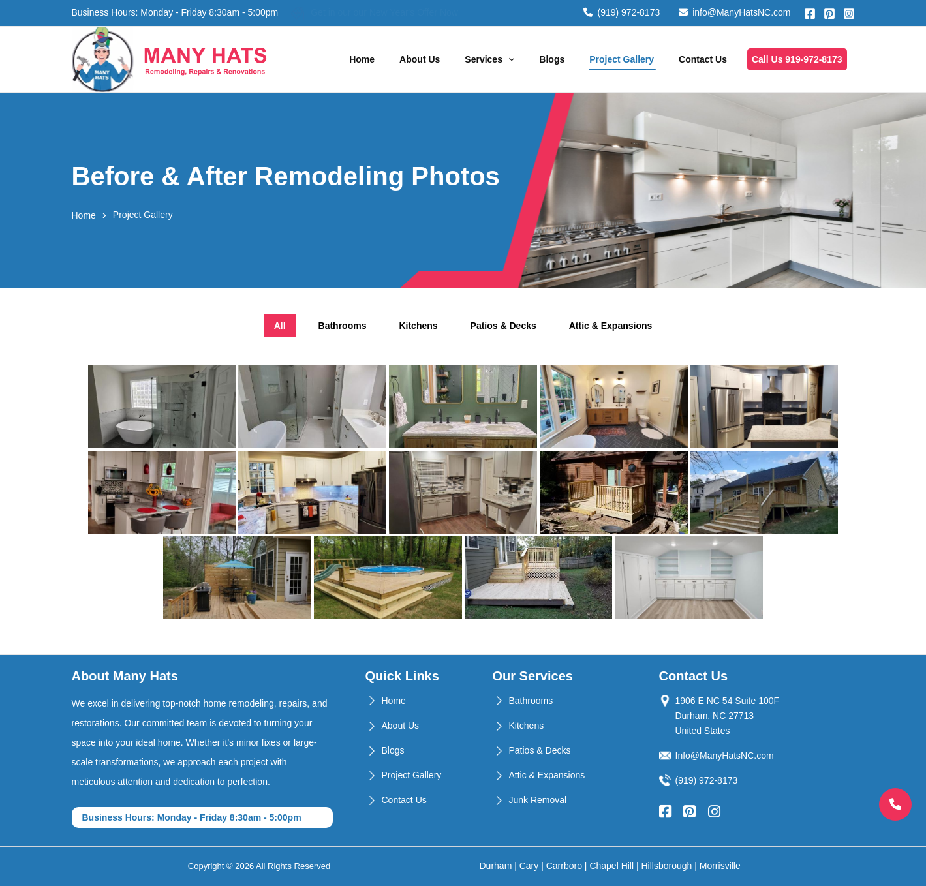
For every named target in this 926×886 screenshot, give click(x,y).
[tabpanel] (463, 492)
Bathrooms (531, 700)
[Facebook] (810, 14)
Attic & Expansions (547, 775)
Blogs (551, 59)
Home (362, 59)
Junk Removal (538, 800)
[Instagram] (849, 14)
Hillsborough (666, 866)
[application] (508, 59)
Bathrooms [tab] (342, 325)
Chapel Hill (611, 866)
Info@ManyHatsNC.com (724, 755)
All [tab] (280, 325)
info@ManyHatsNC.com (734, 12)
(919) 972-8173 (621, 12)
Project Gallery (621, 59)
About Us (419, 59)
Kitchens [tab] (418, 325)
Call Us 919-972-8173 (797, 59)
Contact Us (703, 59)
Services (489, 59)
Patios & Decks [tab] (503, 325)
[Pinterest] (829, 14)
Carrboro (564, 866)
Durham (496, 866)
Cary (529, 866)
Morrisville (720, 866)
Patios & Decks (540, 750)
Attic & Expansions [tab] (611, 325)
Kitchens (526, 725)
